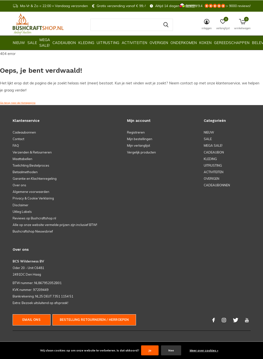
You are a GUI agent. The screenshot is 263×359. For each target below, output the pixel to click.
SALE (32, 42)
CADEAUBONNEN (217, 185)
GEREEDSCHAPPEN (231, 42)
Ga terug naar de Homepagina (17, 102)
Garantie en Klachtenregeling (35, 178)
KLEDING (86, 42)
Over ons (19, 185)
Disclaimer (20, 205)
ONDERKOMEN (183, 42)
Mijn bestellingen (139, 139)
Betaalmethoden (25, 172)
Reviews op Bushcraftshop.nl (34, 218)
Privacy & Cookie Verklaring (33, 198)
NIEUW (19, 42)
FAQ (16, 145)
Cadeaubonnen (24, 132)
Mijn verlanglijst (138, 145)
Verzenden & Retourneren (32, 152)
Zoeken (166, 25)
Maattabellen (22, 159)
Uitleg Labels (22, 212)
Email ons (31, 320)
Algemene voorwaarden (31, 192)
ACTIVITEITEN (134, 42)
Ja (149, 350)
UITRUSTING (108, 42)
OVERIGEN (159, 42)
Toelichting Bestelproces (31, 165)
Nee (171, 350)
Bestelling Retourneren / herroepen (94, 320)
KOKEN (205, 42)
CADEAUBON (64, 42)
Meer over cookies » (204, 350)
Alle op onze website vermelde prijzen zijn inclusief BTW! (55, 225)
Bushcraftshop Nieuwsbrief (33, 231)
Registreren (136, 132)
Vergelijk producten (141, 152)
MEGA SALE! (44, 42)
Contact (18, 139)
